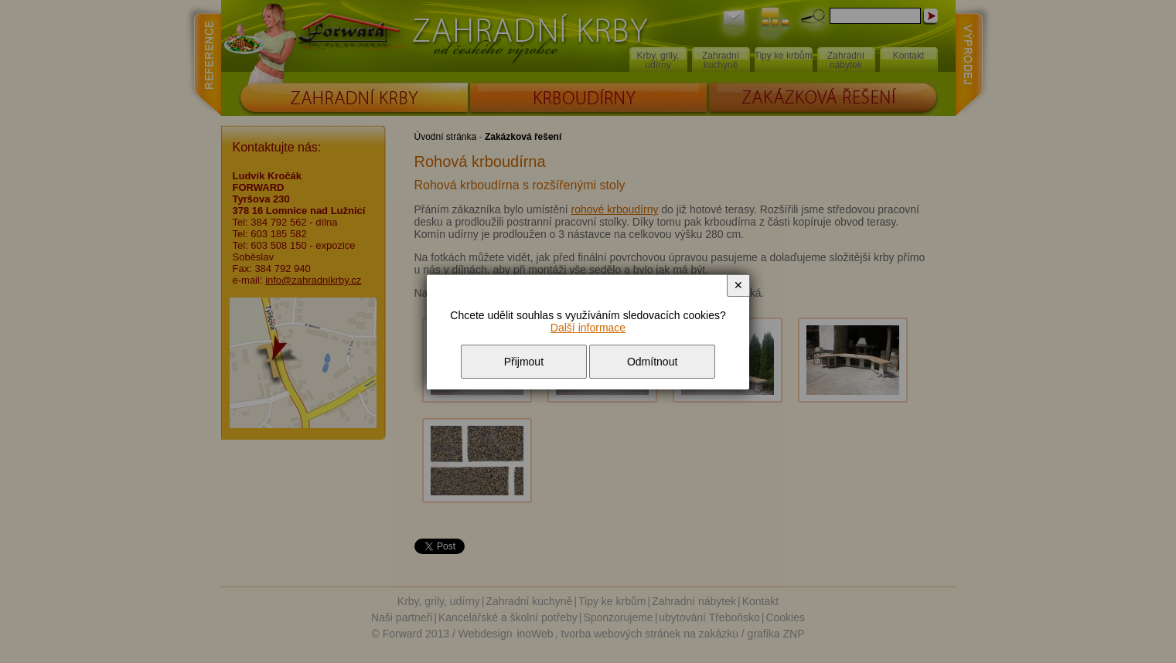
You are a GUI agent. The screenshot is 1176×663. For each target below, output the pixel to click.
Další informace (588, 327)
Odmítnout (652, 361)
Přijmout (524, 361)
